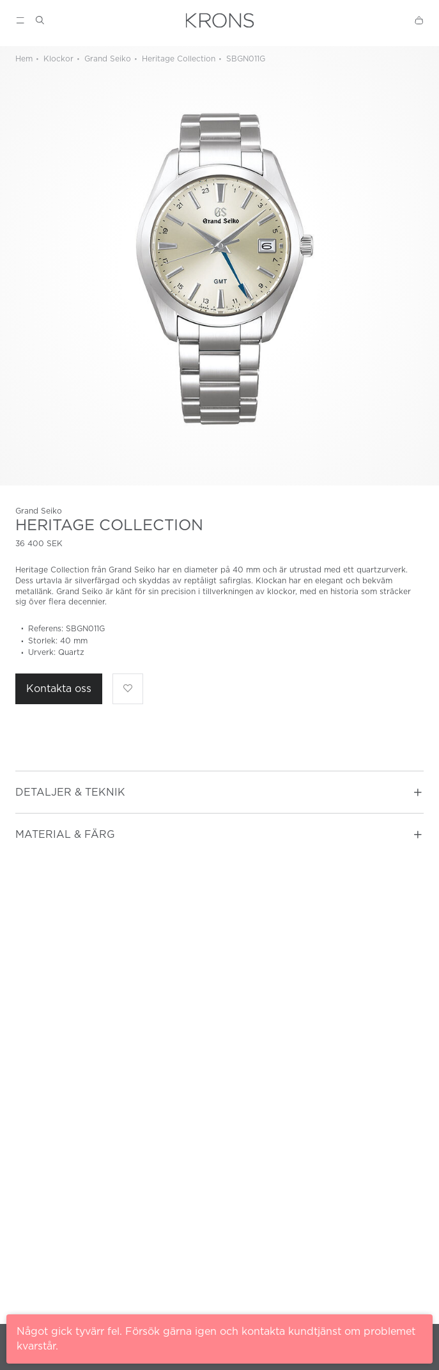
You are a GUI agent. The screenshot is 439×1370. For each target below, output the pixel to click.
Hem (24, 58)
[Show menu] (20, 20)
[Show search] (40, 20)
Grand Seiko (106, 58)
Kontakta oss (58, 688)
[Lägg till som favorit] (127, 688)
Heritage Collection (177, 58)
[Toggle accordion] (418, 792)
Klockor (57, 58)
